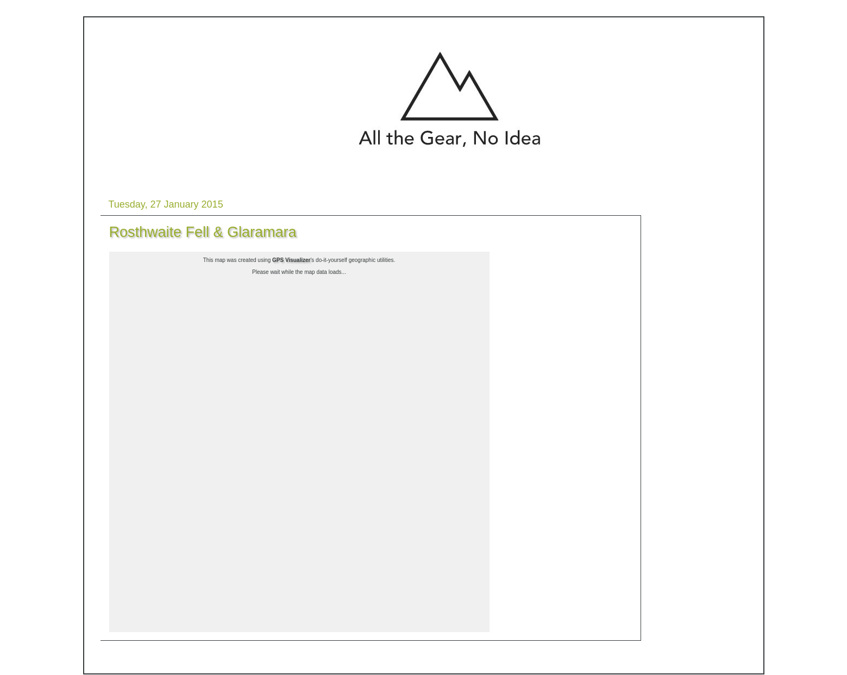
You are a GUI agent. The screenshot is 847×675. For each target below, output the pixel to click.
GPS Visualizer (291, 260)
